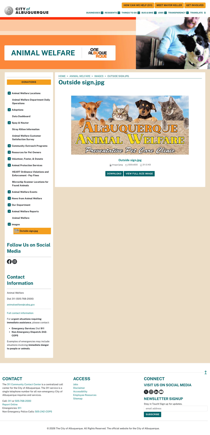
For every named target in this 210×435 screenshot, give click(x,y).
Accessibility (80, 391)
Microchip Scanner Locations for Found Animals (30, 183)
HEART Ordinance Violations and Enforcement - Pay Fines (30, 173)
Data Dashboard (21, 116)
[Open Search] (205, 13)
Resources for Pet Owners (26, 152)
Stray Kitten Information (25, 129)
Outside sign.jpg (130, 160)
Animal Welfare (80, 76)
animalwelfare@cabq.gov (21, 304)
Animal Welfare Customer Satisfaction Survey (26, 137)
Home (62, 76)
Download (114, 173)
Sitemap (77, 398)
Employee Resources (84, 395)
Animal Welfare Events (24, 192)
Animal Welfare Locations (26, 93)
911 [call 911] (19, 408)
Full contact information (20, 313)
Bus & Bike (149, 13)
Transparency (178, 13)
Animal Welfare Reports (25, 211)
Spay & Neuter (20, 122)
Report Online (10, 404)
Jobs (162, 13)
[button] (196, 13)
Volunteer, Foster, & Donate (27, 158)
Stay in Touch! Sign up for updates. (163, 404)
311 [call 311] (10, 401)
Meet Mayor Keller (169, 5)
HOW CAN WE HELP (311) (138, 5)
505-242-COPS (43, 411)
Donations (29, 82)
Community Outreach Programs (29, 145)
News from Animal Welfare (27, 198)
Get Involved (195, 5)
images (98, 76)
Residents (112, 13)
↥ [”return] (206, 372)
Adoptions (17, 109)
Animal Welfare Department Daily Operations (31, 101)
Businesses (94, 13)
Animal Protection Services (27, 165)
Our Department (21, 205)
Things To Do (131, 13)
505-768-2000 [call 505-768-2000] (23, 401)
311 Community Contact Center (24, 384)
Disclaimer (79, 388)
